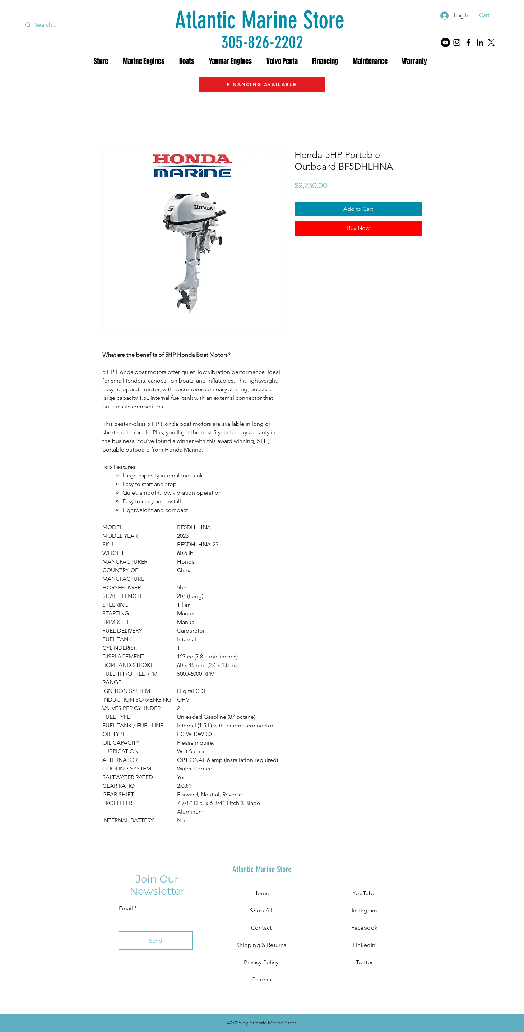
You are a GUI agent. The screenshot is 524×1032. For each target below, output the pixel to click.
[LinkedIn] (479, 42)
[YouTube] (445, 42)
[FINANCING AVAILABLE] (262, 84)
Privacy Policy (261, 962)
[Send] (156, 940)
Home (261, 893)
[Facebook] (468, 42)
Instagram (364, 910)
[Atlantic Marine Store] (259, 20)
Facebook (364, 927)
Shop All (261, 910)
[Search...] (60, 25)
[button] (489, 15)
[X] (491, 42)
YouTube (364, 893)
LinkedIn (364, 944)
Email (126, 908)
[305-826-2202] (262, 42)
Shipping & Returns (261, 944)
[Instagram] (457, 42)
